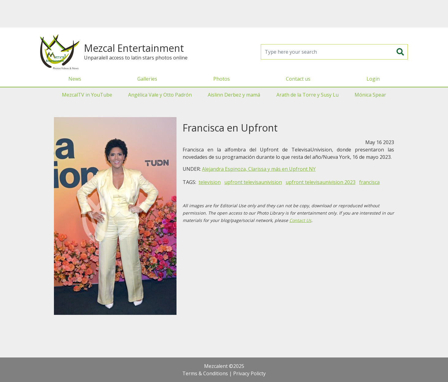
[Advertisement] (224, 14)
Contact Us (300, 220)
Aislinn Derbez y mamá (234, 94)
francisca (369, 182)
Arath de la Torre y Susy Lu (307, 94)
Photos (221, 78)
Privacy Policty (249, 373)
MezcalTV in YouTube (87, 94)
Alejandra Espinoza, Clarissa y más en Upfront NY (259, 169)
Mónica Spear (370, 94)
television (210, 182)
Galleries (147, 78)
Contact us (298, 78)
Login (373, 78)
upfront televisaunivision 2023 (320, 182)
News (74, 78)
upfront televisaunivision (253, 182)
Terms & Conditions (205, 373)
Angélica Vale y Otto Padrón (160, 94)
